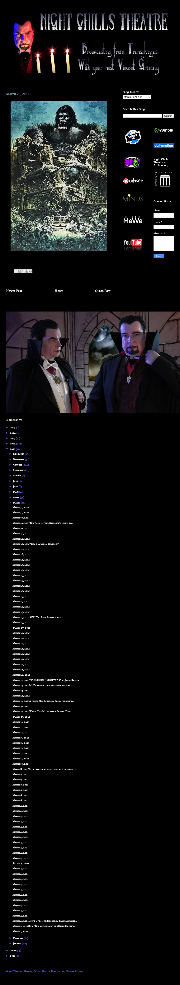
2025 (13, 427)
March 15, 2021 (20, 727)
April (16, 497)
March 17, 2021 (21, 717)
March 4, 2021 (20, 806)
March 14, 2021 (20, 732)
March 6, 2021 (20, 784)
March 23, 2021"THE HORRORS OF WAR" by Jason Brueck (45, 680)
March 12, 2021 (20, 743)
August (17, 475)
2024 (13, 433)
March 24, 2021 (21, 675)
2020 (13, 950)
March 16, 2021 (20, 722)
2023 (13, 438)
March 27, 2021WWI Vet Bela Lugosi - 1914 (37, 617)
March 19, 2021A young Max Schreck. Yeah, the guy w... (43, 701)
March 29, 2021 (21, 533)
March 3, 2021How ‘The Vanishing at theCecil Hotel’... (43, 926)
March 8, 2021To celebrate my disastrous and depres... (42, 769)
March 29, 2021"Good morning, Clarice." (35, 544)
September (19, 470)
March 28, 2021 (21, 554)
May (15, 492)
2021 (13, 449)
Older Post (103, 291)
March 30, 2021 (20, 517)
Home (59, 291)
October (18, 465)
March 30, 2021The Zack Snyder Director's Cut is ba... (42, 523)
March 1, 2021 (20, 931)
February (18, 938)
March (17, 502)
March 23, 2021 (20, 690)
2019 (13, 956)
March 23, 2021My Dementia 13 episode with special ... (42, 685)
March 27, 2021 (21, 565)
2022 (13, 443)
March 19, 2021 (20, 706)
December (19, 454)
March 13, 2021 (20, 737)
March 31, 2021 (20, 507)
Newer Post (14, 291)
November (19, 459)
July (15, 481)
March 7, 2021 (20, 774)
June (16, 486)
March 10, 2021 (20, 764)
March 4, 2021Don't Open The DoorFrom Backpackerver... (44, 921)
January (17, 943)
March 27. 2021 (20, 601)
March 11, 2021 (20, 758)
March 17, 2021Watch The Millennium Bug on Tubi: (41, 711)
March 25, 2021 (21, 633)
